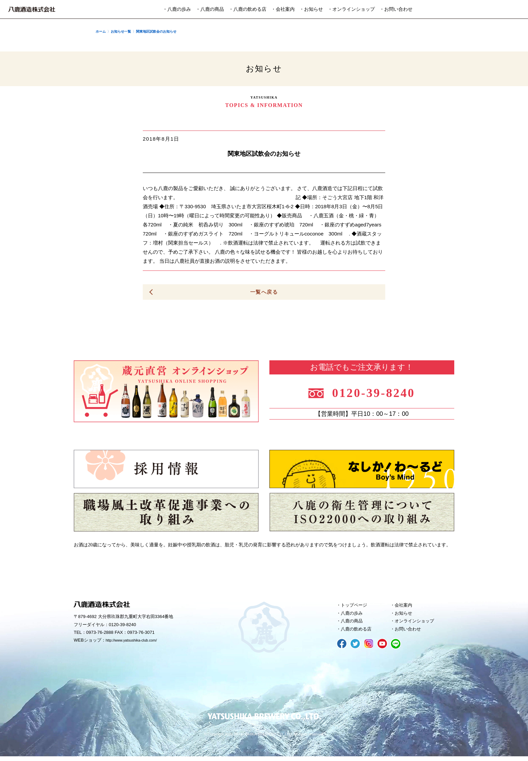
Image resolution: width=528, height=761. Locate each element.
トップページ (356, 606)
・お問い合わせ (396, 9)
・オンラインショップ (351, 9)
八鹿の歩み (354, 615)
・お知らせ (311, 9)
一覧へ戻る (264, 292)
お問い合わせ (410, 633)
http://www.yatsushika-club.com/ (137, 642)
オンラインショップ (418, 624)
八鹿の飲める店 (359, 633)
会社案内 (405, 606)
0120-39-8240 (379, 392)
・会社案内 (283, 9)
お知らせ (405, 615)
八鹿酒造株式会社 (31, 9)
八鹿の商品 (354, 624)
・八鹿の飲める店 (247, 9)
